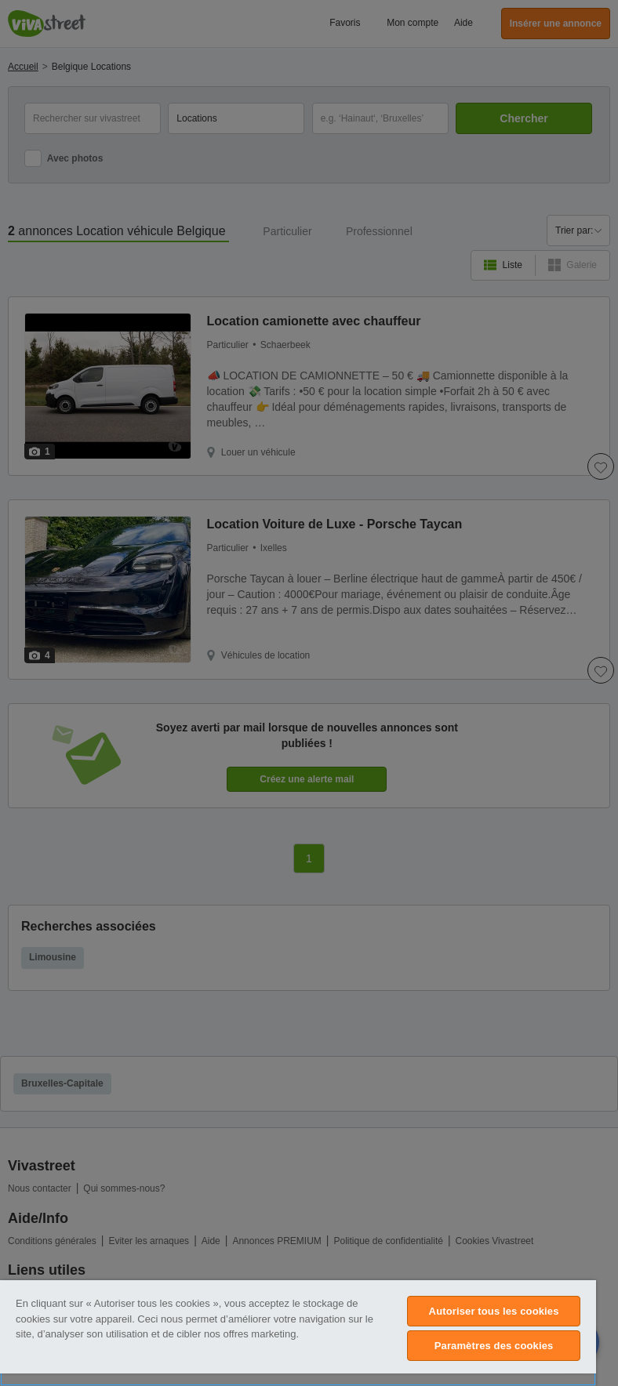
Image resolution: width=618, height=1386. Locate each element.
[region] (298, 1333)
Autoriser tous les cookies (494, 1311)
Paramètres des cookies (494, 1346)
